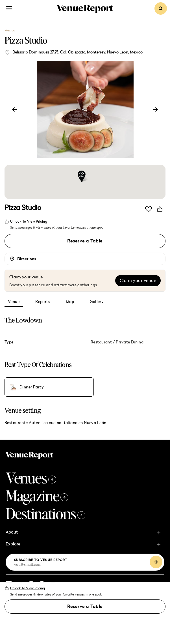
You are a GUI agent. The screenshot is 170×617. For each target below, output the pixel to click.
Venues (31, 477)
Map (70, 301)
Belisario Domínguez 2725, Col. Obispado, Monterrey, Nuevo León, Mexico (77, 52)
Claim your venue (138, 280)
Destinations (45, 513)
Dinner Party (31, 387)
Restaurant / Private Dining (117, 342)
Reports (42, 301)
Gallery (97, 301)
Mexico (10, 30)
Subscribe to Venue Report (40, 560)
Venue (13, 301)
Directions (26, 259)
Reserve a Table (85, 241)
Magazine (37, 495)
